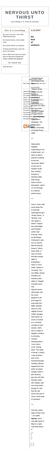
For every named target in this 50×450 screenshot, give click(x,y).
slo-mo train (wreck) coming (33, 104)
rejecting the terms (30, 93)
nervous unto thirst (25, 15)
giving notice (27, 108)
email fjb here (7, 66)
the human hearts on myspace (13, 45)
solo (19, 54)
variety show (27, 106)
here (44, 83)
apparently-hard (29, 91)
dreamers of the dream (31, 110)
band (13, 54)
